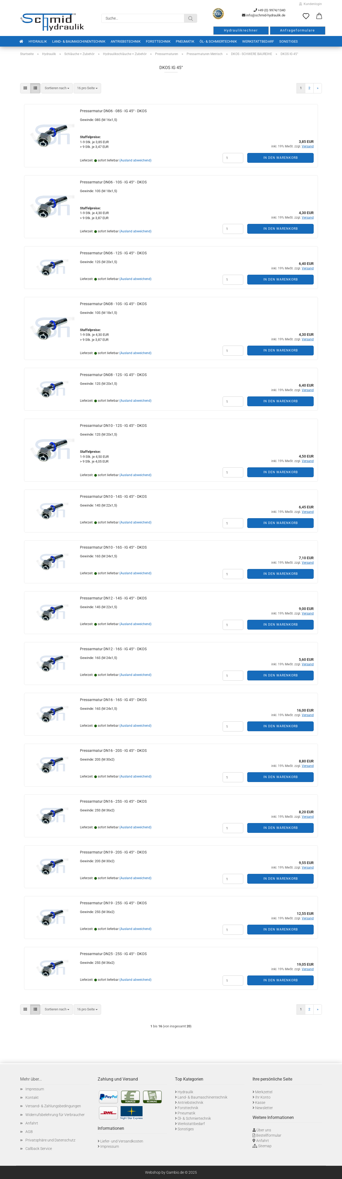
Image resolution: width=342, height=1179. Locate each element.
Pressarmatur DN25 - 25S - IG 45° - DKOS (113, 954)
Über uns (263, 1130)
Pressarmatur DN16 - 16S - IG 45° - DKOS (113, 700)
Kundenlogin (310, 4)
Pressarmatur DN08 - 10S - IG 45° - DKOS (113, 304)
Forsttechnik (158, 41)
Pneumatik (185, 41)
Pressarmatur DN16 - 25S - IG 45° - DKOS (113, 801)
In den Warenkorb (280, 158)
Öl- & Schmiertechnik (218, 41)
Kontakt (32, 1097)
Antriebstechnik (126, 41)
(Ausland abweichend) (135, 160)
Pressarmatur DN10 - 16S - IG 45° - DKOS (113, 547)
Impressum (34, 1089)
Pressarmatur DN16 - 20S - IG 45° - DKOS (113, 750)
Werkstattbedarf (258, 41)
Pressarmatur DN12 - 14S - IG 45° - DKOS (113, 598)
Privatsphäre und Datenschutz (50, 1140)
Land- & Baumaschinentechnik (78, 41)
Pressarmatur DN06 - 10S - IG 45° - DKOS (113, 182)
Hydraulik (38, 41)
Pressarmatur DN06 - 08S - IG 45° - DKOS (113, 111)
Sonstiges (288, 41)
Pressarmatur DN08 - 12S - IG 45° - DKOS (113, 375)
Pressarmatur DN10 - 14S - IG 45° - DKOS (113, 496)
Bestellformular (268, 1135)
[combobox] (57, 88)
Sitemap (265, 1146)
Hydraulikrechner (241, 30)
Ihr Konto (263, 1097)
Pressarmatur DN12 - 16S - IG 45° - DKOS (113, 649)
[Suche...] (190, 18)
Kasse (260, 1102)
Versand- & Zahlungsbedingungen (53, 1106)
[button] (319, 16)
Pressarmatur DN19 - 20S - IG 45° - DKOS (113, 852)
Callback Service (38, 1148)
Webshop (153, 1172)
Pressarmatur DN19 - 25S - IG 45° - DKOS (113, 903)
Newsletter (264, 1108)
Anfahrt (31, 1123)
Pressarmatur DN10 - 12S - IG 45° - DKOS (113, 425)
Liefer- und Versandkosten (121, 1141)
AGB (29, 1132)
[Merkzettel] (306, 16)
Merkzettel (263, 1092)
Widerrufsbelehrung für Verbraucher (55, 1115)
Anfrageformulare (297, 30)
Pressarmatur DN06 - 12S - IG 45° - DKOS (113, 253)
